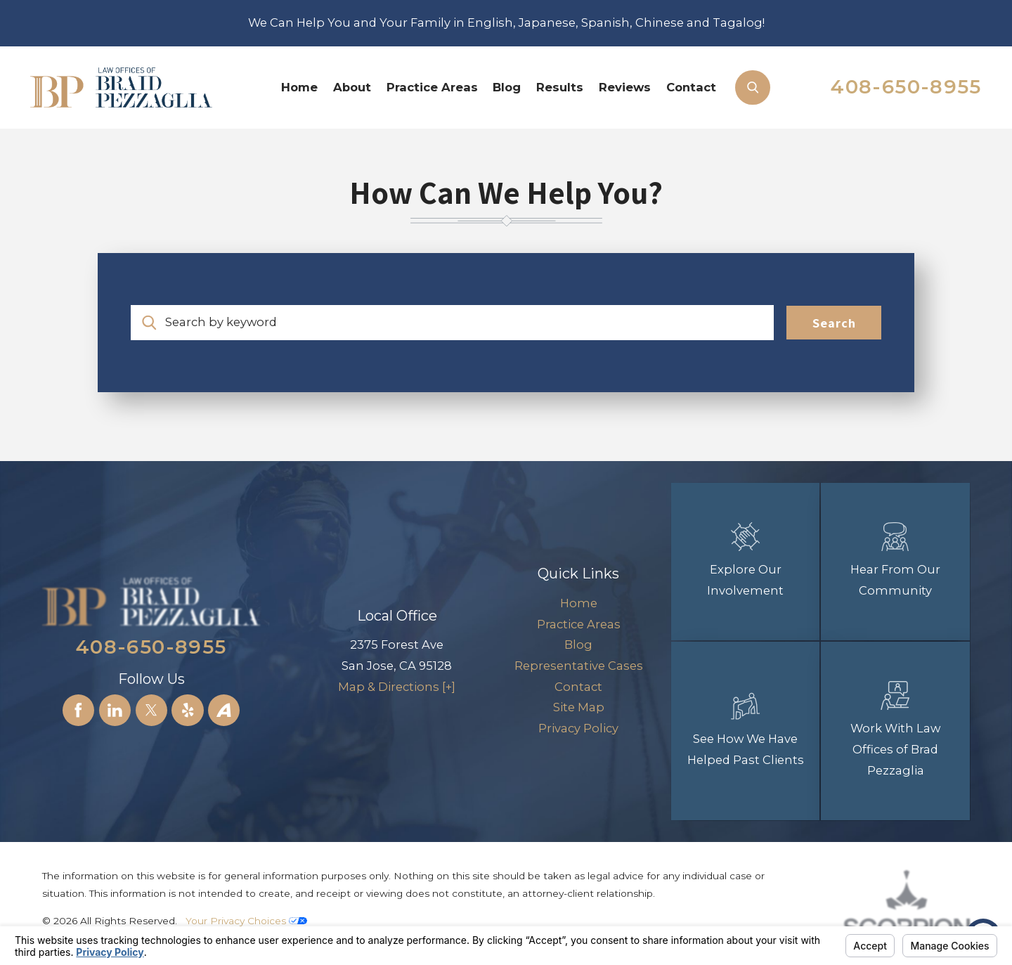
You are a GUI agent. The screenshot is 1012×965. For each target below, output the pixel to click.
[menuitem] (299, 87)
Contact (691, 87)
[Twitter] (151, 710)
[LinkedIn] (115, 710)
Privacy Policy (578, 728)
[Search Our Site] (752, 87)
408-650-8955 (906, 86)
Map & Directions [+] (396, 687)
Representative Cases (578, 666)
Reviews (625, 87)
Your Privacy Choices (246, 920)
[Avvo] (224, 710)
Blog (507, 87)
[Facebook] (78, 710)
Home (299, 87)
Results (559, 87)
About (352, 87)
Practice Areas (432, 87)
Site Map (578, 707)
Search (834, 322)
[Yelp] (187, 710)
